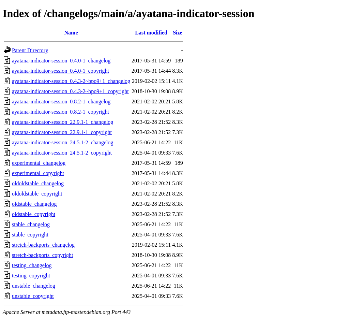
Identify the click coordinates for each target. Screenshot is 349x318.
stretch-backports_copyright (42, 255)
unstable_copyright (33, 296)
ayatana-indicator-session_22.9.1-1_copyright (62, 132)
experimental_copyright (38, 173)
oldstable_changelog (34, 204)
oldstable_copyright (33, 214)
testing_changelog (31, 265)
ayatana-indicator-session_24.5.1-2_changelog (62, 142)
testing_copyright (31, 275)
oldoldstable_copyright (37, 194)
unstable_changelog (33, 286)
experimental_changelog (38, 163)
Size (177, 32)
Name (71, 32)
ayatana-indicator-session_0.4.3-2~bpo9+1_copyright (70, 91)
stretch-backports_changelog (43, 245)
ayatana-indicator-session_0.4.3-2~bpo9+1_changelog (71, 81)
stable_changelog (31, 224)
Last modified (151, 32)
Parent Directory (30, 50)
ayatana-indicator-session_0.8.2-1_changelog (61, 101)
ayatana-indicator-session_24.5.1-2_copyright (62, 153)
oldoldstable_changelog (38, 183)
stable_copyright (30, 234)
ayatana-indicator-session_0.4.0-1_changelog (61, 60)
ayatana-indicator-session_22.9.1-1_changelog (62, 122)
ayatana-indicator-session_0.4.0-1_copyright (60, 71)
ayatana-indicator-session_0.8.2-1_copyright (60, 112)
